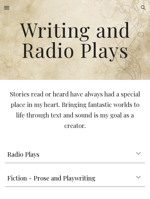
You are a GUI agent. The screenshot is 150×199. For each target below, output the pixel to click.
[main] (75, 40)
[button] (6, 7)
